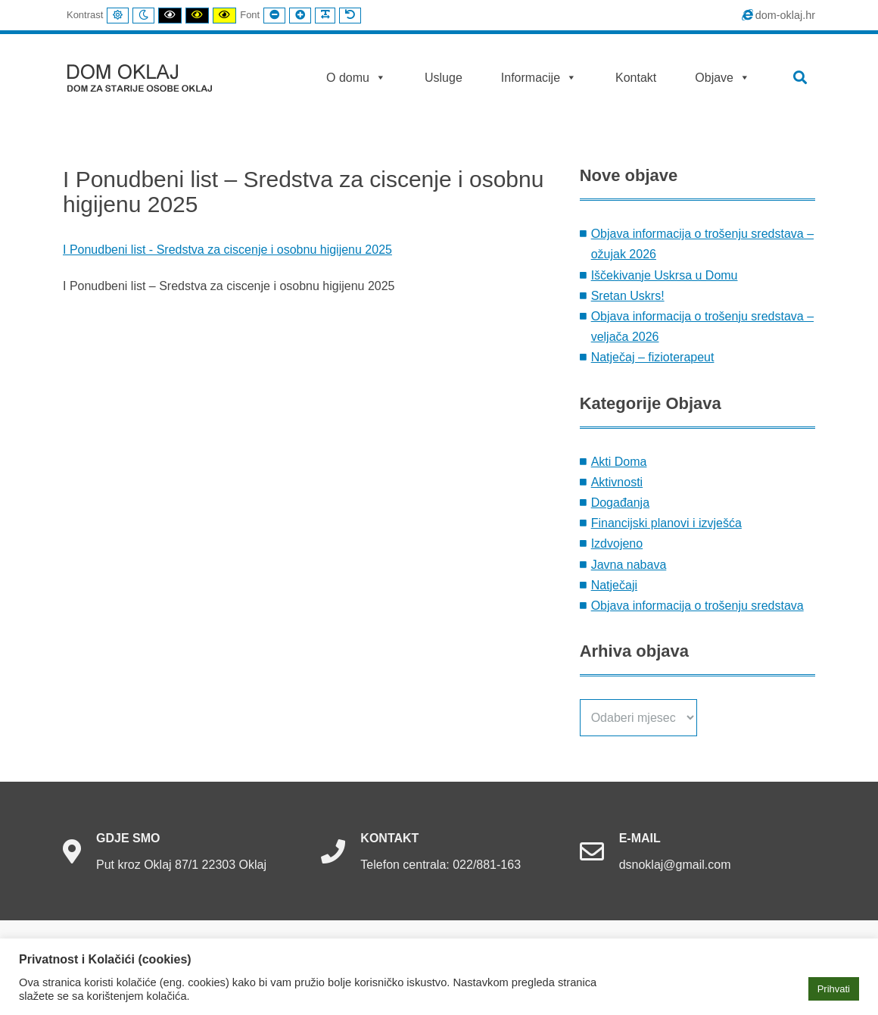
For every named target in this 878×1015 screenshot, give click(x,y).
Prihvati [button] (833, 989)
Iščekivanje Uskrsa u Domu (664, 275)
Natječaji (614, 585)
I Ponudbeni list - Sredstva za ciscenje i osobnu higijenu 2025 (227, 249)
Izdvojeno (617, 543)
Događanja (620, 502)
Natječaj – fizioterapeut (653, 357)
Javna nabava (629, 564)
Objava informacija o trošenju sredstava (697, 605)
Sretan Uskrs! (628, 295)
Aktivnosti (617, 482)
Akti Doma (619, 461)
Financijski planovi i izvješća (666, 523)
